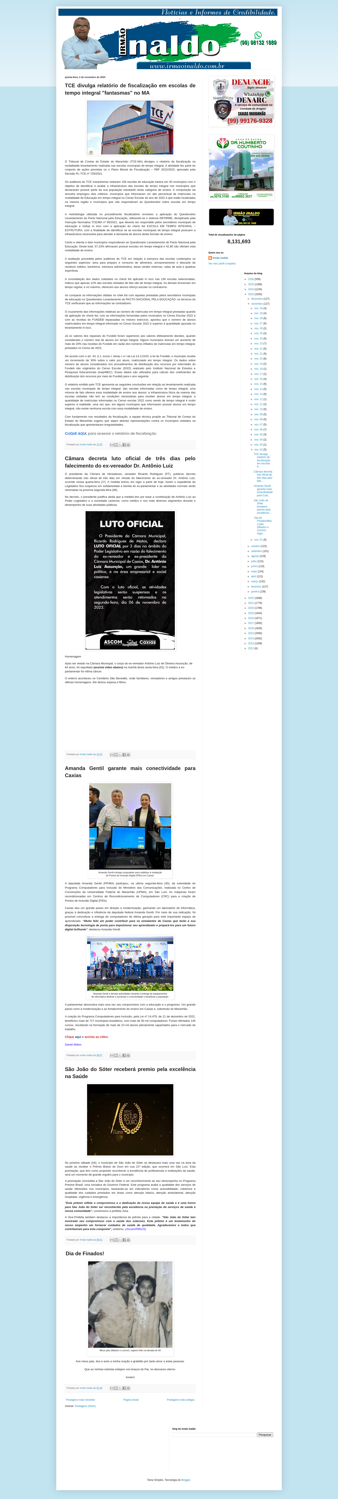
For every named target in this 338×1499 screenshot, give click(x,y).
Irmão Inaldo (220, 257)
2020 (251, 607)
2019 (251, 613)
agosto (255, 556)
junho (254, 566)
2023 (251, 294)
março (255, 581)
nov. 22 (258, 348)
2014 (251, 638)
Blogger (186, 1479)
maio (254, 571)
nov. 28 (258, 318)
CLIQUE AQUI (75, 433)
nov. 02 (258, 449)
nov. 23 (258, 343)
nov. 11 (258, 404)
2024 (251, 289)
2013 (251, 643)
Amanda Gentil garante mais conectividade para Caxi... (263, 490)
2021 (251, 603)
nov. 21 (258, 353)
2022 (251, 598)
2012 (251, 648)
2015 (251, 633)
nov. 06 (258, 429)
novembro (257, 303)
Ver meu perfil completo (222, 263)
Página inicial (131, 1399)
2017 (251, 623)
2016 (251, 628)
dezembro (257, 298)
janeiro (255, 591)
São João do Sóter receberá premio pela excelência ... (263, 506)
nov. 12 (258, 399)
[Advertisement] (86, 1449)
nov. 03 (258, 444)
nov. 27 (258, 323)
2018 (251, 618)
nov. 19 (258, 363)
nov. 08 (258, 419)
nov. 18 (258, 368)
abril (254, 576)
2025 (251, 284)
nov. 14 (258, 389)
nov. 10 (258, 409)
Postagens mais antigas (180, 1399)
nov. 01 (258, 539)
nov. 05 (258, 434)
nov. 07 (258, 424)
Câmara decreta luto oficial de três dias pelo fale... (263, 476)
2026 (251, 279)
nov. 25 (258, 333)
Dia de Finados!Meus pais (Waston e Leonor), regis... (263, 525)
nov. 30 (258, 308)
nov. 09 (258, 414)
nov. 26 (258, 328)
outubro (256, 546)
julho (254, 561)
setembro (257, 551)
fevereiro (256, 586)
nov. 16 (258, 378)
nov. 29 (258, 313)
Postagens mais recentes (80, 1399)
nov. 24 (258, 338)
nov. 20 (258, 358)
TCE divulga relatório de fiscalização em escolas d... (262, 460)
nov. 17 (258, 374)
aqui (78, 1037)
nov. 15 (258, 383)
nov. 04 (258, 439)
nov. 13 (258, 394)
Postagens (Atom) (85, 1406)
